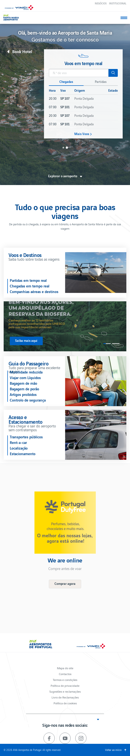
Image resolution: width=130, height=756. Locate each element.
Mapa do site (65, 668)
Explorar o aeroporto (62, 176)
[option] (83, 93)
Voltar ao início (113, 750)
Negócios (101, 3)
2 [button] (66, 148)
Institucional (117, 3)
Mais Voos (81, 134)
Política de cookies (65, 703)
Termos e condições (65, 679)
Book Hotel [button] (22, 51)
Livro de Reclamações (65, 697)
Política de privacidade (65, 685)
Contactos (65, 674)
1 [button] (63, 147)
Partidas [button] (101, 81)
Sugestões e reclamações (65, 691)
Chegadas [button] (66, 81)
